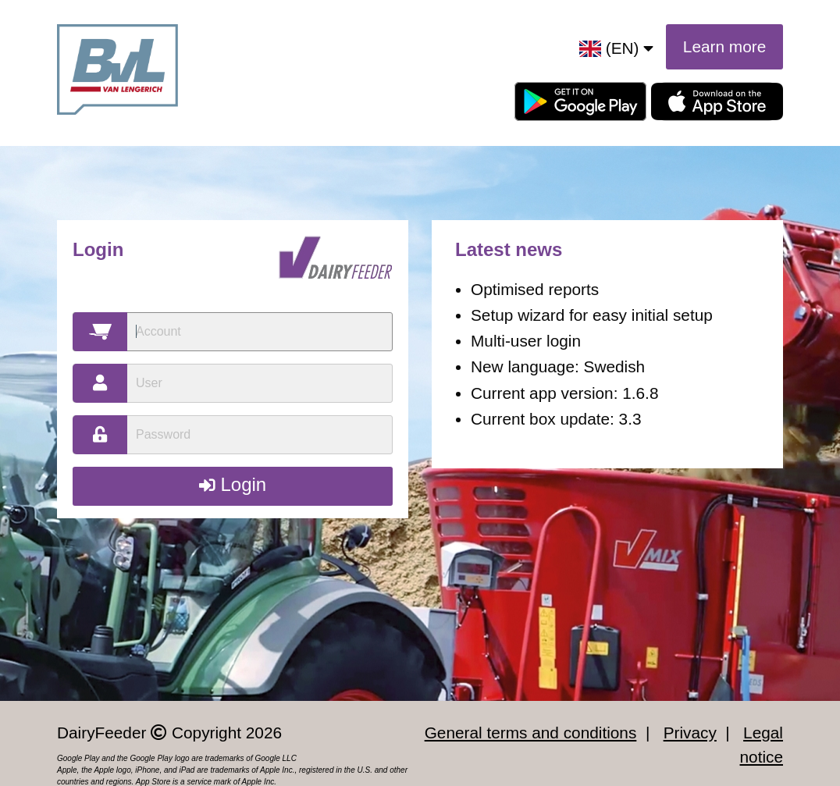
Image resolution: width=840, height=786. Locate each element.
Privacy (690, 733)
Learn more (724, 46)
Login (232, 484)
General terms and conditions (531, 733)
